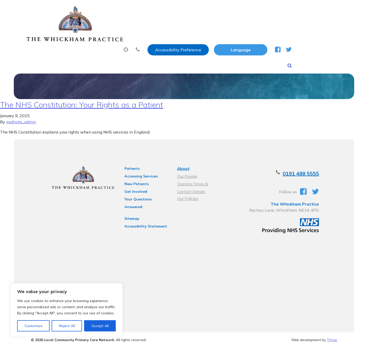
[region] (66, 310)
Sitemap (127, 209)
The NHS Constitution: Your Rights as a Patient (81, 102)
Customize (33, 326)
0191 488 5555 (310, 171)
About (93, 25)
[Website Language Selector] (294, 9)
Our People (187, 173)
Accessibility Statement (141, 217)
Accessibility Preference (232, 9)
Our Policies (187, 196)
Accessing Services (136, 174)
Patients (127, 166)
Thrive (332, 339)
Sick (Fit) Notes (229, 25)
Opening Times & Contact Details (200, 182)
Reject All (67, 326)
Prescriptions (184, 25)
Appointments (137, 25)
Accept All (100, 326)
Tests (266, 25)
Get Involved (131, 189)
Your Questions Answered (143, 197)
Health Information (107, 43)
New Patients (302, 25)
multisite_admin (21, 119)
